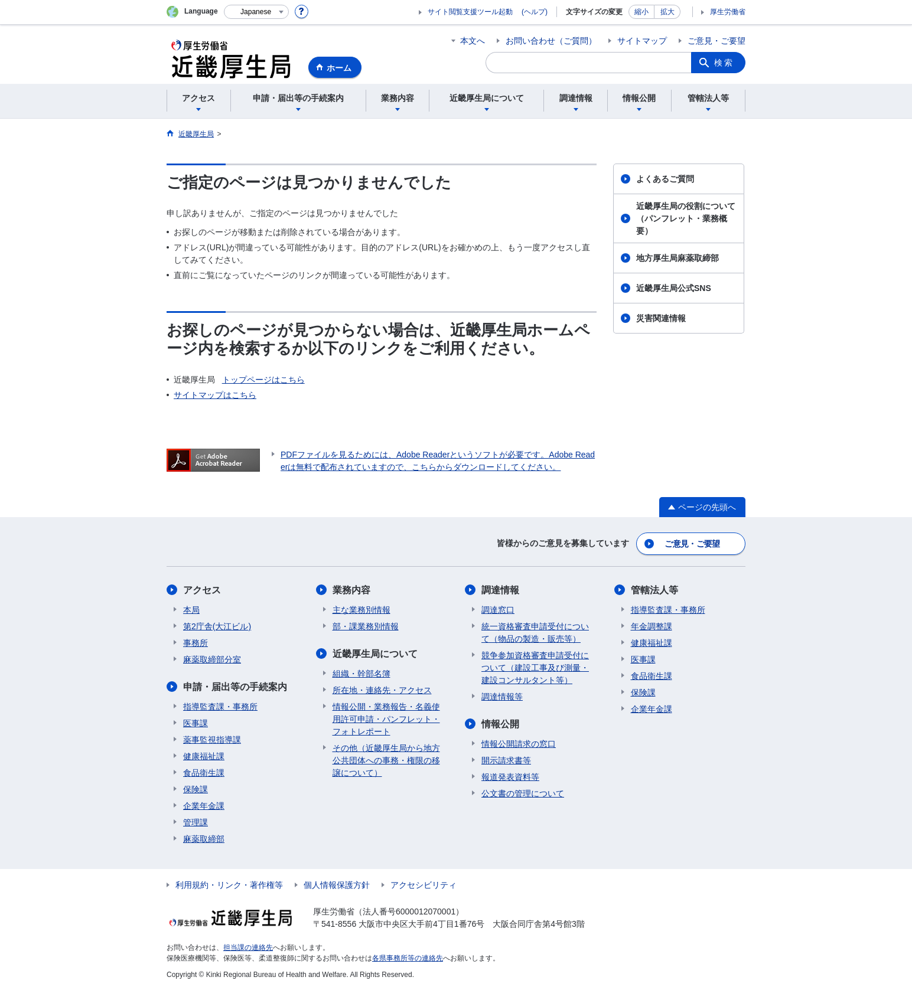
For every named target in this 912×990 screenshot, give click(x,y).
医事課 (195, 723)
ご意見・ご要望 (716, 41)
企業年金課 (203, 806)
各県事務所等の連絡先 (407, 958)
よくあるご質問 (665, 179)
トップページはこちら (263, 379)
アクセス (202, 590)
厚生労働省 (727, 12)
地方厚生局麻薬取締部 (677, 258)
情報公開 (500, 724)
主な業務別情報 (361, 610)
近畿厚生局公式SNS (673, 288)
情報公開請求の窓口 (518, 744)
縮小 (641, 12)
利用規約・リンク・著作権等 (229, 885)
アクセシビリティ (423, 885)
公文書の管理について (522, 793)
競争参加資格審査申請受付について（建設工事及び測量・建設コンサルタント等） (535, 668)
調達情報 (500, 590)
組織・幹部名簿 (361, 673)
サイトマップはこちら (215, 395)
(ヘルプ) (535, 12)
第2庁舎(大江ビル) (217, 626)
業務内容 (351, 590)
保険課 (195, 789)
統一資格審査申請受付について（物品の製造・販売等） (535, 632)
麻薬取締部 (203, 839)
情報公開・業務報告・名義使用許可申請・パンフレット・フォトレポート (386, 719)
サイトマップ (642, 41)
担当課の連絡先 (248, 947)
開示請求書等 (506, 760)
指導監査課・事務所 (220, 706)
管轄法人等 (654, 590)
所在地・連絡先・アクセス (382, 690)
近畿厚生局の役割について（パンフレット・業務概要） (685, 218)
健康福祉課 (203, 756)
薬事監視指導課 (212, 739)
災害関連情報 (661, 318)
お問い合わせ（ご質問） (551, 41)
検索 (724, 62)
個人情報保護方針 (337, 885)
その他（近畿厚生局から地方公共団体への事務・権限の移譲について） (386, 760)
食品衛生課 (203, 772)
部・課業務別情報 (366, 626)
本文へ (472, 41)
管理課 (195, 822)
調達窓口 (497, 610)
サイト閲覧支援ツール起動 (470, 12)
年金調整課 (651, 626)
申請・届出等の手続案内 (235, 687)
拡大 (667, 12)
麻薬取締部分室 (212, 659)
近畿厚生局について (375, 654)
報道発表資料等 (510, 777)
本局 (191, 610)
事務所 (195, 643)
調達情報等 (502, 696)
